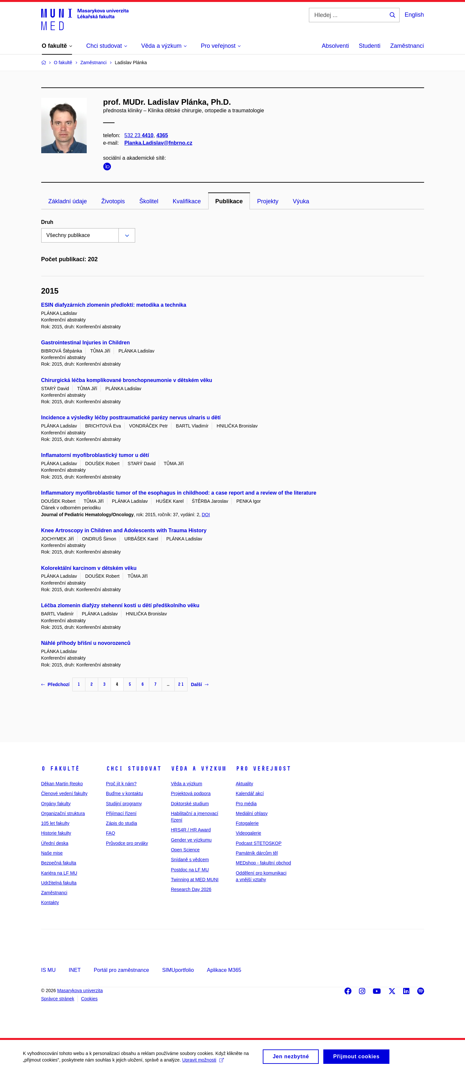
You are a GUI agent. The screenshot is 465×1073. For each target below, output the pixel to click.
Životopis (113, 201)
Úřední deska (54, 843)
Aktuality (244, 783)
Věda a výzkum (198, 768)
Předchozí (55, 684)
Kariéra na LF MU (59, 873)
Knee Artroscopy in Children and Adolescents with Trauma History (124, 530)
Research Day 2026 (191, 889)
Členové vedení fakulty (64, 793)
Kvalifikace (187, 201)
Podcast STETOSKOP (258, 843)
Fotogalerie (247, 823)
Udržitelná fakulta (59, 882)
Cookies (89, 998)
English (414, 14)
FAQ (110, 833)
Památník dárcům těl (256, 853)
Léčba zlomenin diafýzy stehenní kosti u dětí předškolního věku (120, 605)
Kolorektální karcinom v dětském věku (89, 568)
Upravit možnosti (203, 1062)
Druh (47, 222)
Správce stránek (57, 998)
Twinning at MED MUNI (194, 879)
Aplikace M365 (224, 970)
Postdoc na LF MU (190, 869)
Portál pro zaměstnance (121, 970)
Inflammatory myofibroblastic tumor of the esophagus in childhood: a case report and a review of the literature (178, 493)
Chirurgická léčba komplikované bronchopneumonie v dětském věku (126, 380)
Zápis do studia (121, 823)
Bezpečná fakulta (58, 862)
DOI (206, 514)
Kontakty (50, 902)
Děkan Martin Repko (62, 783)
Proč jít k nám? (121, 783)
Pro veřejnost (263, 768)
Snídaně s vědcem (190, 859)
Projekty (267, 201)
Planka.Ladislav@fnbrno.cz (158, 143)
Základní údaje (67, 201)
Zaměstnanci (407, 46)
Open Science (185, 849)
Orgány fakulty (56, 803)
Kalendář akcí (250, 793)
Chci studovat (133, 768)
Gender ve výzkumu (191, 840)
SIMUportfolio (178, 970)
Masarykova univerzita (80, 990)
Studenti (369, 46)
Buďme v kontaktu (124, 793)
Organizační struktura (63, 813)
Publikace (229, 201)
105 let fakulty (55, 823)
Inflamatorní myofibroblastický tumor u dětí (95, 455)
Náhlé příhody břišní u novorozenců (86, 643)
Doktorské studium (190, 803)
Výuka (301, 201)
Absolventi (335, 46)
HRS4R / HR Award (191, 829)
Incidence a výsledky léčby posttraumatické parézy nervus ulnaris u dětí (131, 417)
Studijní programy (124, 803)
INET (74, 970)
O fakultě (60, 768)
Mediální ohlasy (251, 813)
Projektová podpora (190, 793)
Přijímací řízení (121, 813)
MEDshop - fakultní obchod (263, 862)
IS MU (48, 970)
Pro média (246, 803)
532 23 (138, 135)
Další (199, 684)
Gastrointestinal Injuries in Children (85, 342)
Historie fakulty (56, 833)
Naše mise (52, 853)
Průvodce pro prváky (127, 843)
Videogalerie (248, 833)
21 (181, 684)
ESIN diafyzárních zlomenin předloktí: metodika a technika (114, 305)
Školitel (148, 201)
